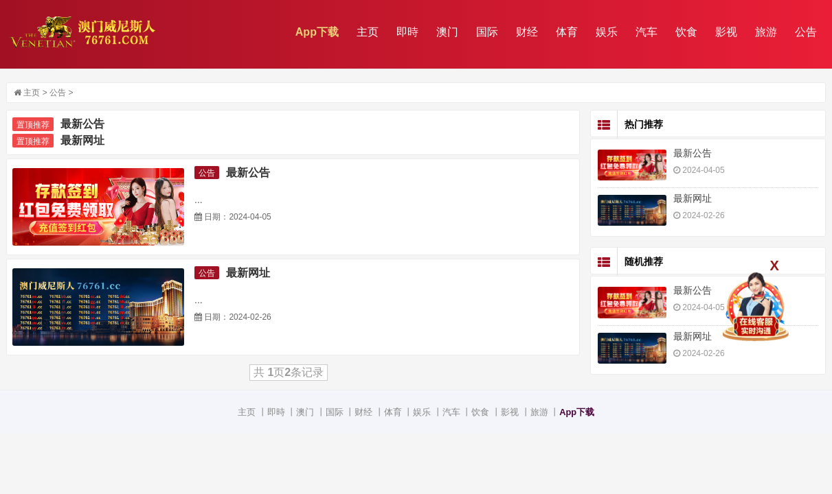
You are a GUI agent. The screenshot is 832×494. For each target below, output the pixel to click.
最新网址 (82, 140)
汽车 (646, 32)
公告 (806, 32)
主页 (368, 32)
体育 (567, 32)
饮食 (686, 32)
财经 (527, 32)
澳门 (447, 32)
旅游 (766, 32)
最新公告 (82, 124)
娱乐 (607, 32)
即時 (407, 32)
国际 (487, 32)
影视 (726, 32)
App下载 (317, 32)
